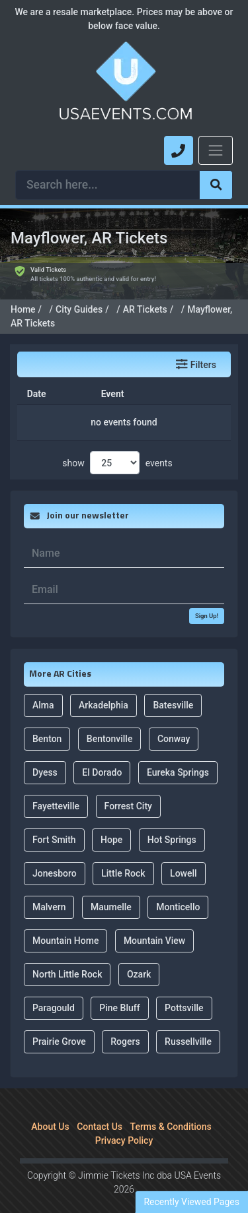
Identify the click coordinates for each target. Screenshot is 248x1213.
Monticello (178, 891)
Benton (47, 723)
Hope (111, 824)
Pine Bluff (119, 992)
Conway (173, 723)
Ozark (139, 959)
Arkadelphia (103, 690)
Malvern (48, 891)
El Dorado (102, 757)
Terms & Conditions (171, 1111)
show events (117, 448)
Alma (43, 690)
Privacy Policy (124, 1125)
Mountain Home (65, 925)
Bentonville (110, 723)
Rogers (125, 1026)
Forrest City (128, 791)
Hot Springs (171, 824)
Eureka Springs (178, 757)
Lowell (183, 858)
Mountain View (154, 925)
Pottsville (184, 992)
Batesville (173, 690)
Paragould (53, 992)
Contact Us (99, 1111)
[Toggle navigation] (215, 150)
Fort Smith (54, 824)
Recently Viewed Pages (191, 1202)
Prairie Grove (59, 1026)
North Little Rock (67, 959)
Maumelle (111, 891)
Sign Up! (206, 600)
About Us (50, 1111)
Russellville (188, 1026)
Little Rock (123, 858)
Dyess (45, 757)
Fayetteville (55, 791)
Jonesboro (54, 858)
